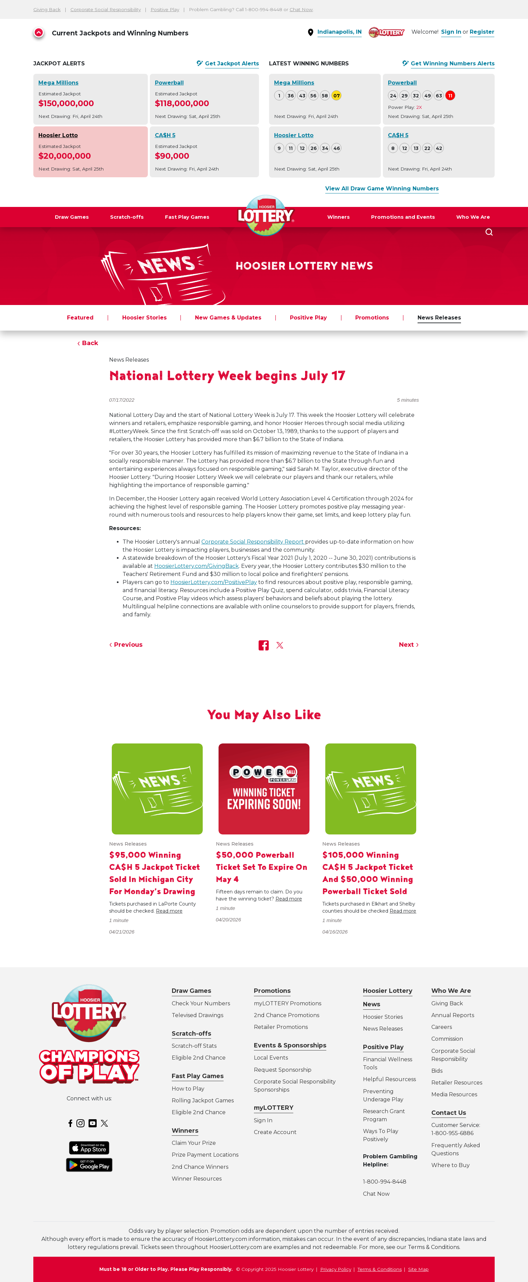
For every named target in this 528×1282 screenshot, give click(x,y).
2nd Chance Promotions (286, 1015)
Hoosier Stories (144, 317)
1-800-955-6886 (452, 1133)
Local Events (271, 1058)
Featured (80, 317)
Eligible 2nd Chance (199, 1058)
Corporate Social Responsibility (105, 9)
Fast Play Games (187, 217)
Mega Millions (58, 83)
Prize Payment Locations (205, 1155)
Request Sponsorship (282, 1070)
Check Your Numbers (201, 1003)
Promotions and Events (403, 217)
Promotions (372, 317)
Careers (441, 1027)
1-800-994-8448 (384, 1182)
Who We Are (473, 217)
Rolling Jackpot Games (203, 1100)
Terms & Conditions (380, 1269)
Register (482, 32)
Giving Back (47, 9)
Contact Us (448, 1112)
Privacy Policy (335, 1269)
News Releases (439, 317)
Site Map (418, 1269)
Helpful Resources (388, 1079)
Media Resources (454, 1094)
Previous (128, 644)
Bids (436, 1071)
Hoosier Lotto (58, 135)
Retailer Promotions (281, 1027)
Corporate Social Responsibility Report (253, 542)
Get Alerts (232, 64)
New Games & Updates (228, 317)
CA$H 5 (165, 135)
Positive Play (165, 9)
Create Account (275, 1132)
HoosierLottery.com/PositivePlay (213, 582)
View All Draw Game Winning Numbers (382, 188)
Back (90, 343)
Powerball (169, 83)
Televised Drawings (197, 1015)
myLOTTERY (273, 1107)
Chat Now (301, 9)
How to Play (188, 1089)
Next (406, 644)
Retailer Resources (456, 1082)
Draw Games (72, 217)
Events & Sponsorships (290, 1045)
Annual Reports (452, 1015)
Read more (169, 911)
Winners (338, 217)
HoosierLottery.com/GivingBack (196, 566)
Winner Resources (197, 1179)
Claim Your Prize (194, 1143)
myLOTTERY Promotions (287, 1003)
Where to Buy (450, 1165)
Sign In (451, 32)
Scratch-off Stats (194, 1046)
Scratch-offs (127, 217)
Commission (447, 1039)
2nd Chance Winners (200, 1167)
